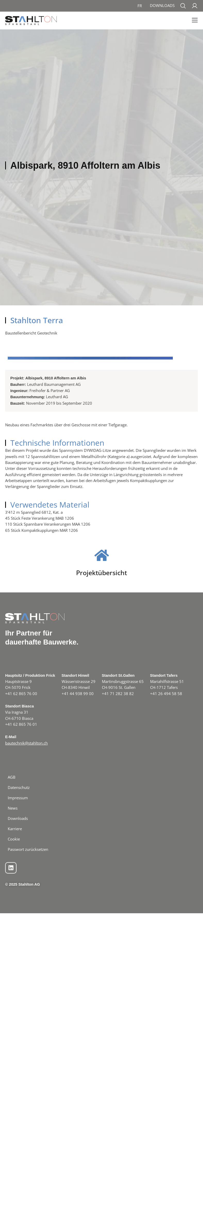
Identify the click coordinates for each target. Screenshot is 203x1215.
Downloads (162, 5)
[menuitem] (139, 6)
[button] (194, 20)
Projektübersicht (101, 1050)
